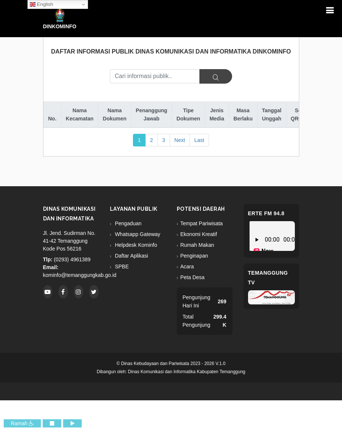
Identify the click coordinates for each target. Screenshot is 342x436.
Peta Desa (192, 277)
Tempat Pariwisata (201, 223)
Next (180, 140)
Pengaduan (128, 223)
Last (199, 140)
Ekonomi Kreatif (198, 234)
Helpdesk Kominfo (135, 245)
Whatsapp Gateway (137, 234)
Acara (187, 266)
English (41, 4)
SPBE (121, 266)
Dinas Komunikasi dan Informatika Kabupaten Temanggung (186, 371)
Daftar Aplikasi (131, 256)
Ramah (22, 423)
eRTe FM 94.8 (266, 213)
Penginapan (194, 256)
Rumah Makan (197, 245)
